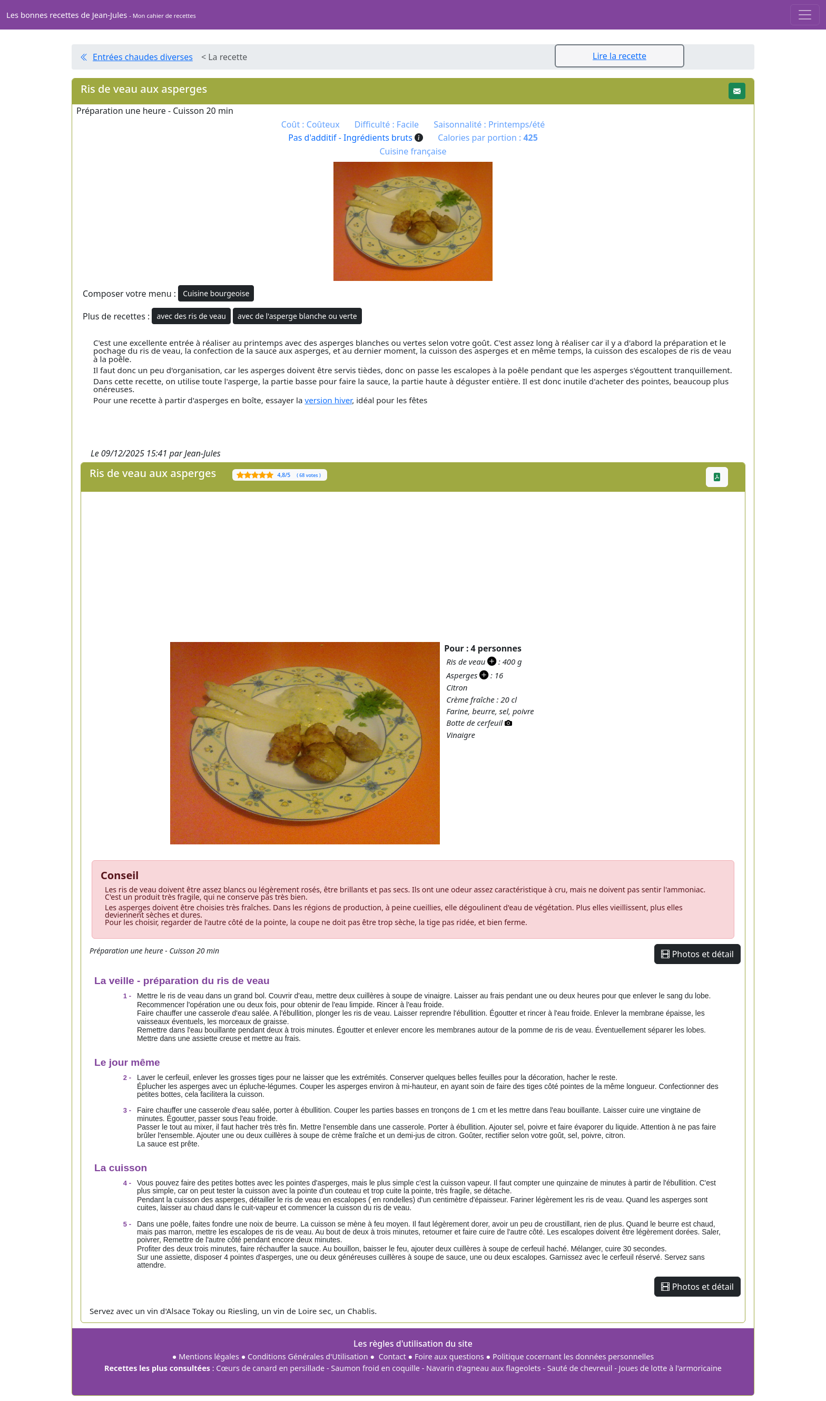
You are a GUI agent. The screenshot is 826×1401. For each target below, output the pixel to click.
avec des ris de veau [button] (190, 316)
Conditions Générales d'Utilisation (308, 1356)
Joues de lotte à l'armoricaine (670, 1368)
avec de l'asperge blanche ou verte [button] (297, 316)
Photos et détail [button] (697, 954)
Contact (392, 1356)
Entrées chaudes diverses (143, 57)
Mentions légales (209, 1356)
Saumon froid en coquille (375, 1368)
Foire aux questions (449, 1356)
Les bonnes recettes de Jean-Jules (101, 14)
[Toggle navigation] (805, 14)
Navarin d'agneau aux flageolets (483, 1368)
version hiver (328, 400)
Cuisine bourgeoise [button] (216, 293)
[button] (737, 91)
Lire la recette (619, 56)
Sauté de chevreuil (580, 1368)
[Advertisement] (397, 565)
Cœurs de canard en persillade (270, 1368)
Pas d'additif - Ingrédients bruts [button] (355, 137)
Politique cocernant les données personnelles (573, 1356)
